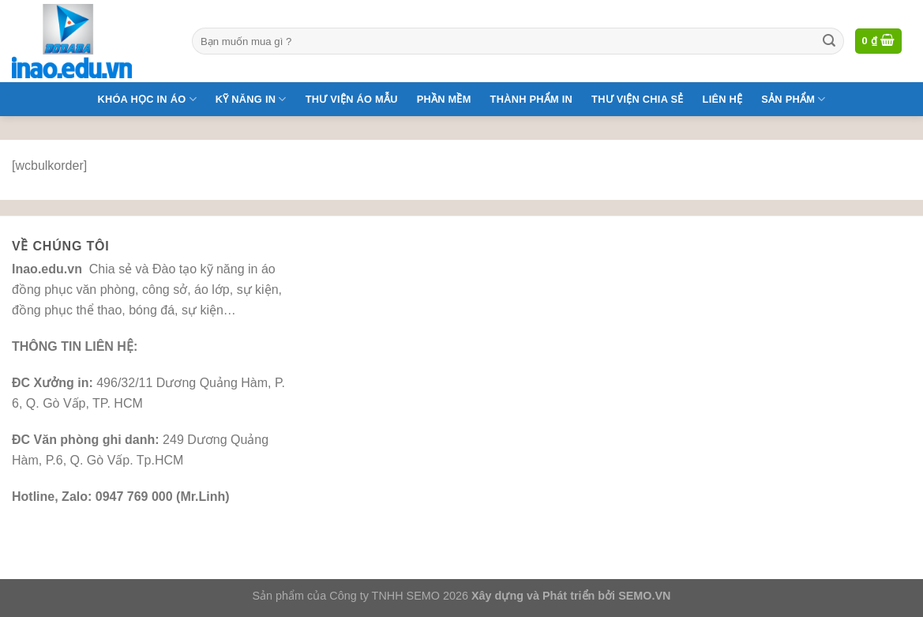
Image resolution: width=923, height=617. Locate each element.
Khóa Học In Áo (146, 99)
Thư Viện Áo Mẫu (352, 99)
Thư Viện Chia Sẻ (637, 99)
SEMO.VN (644, 595)
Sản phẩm (793, 99)
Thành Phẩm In (531, 99)
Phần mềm (444, 99)
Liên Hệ (723, 99)
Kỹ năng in (251, 99)
